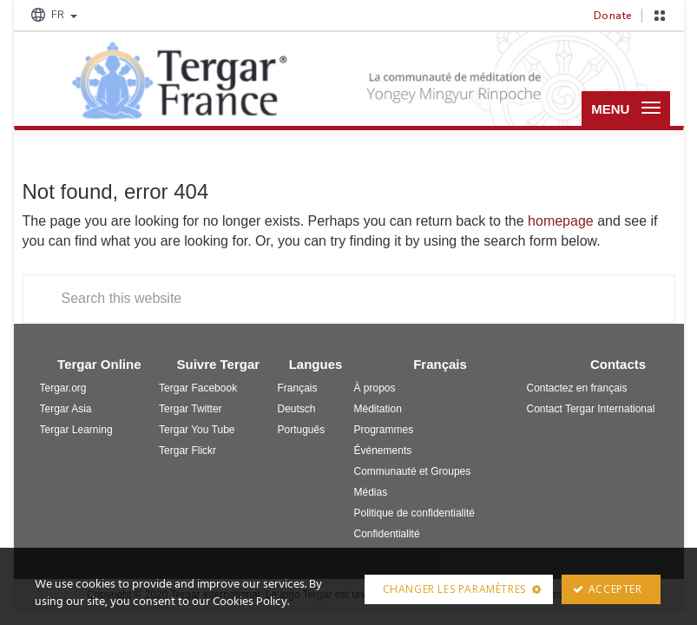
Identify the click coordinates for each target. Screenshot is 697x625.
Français (298, 390)
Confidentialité (387, 536)
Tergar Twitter (190, 411)
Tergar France (179, 80)
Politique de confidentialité (414, 515)
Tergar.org (63, 390)
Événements (383, 452)
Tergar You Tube (196, 431)
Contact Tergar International (590, 411)
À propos (375, 390)
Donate (613, 16)
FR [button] (52, 14)
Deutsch (297, 411)
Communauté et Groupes (412, 473)
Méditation (378, 411)
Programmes (384, 431)
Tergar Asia (66, 411)
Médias (371, 494)
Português (301, 431)
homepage (561, 223)
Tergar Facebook (198, 390)
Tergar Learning (76, 431)
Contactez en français (576, 390)
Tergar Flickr (187, 452)
